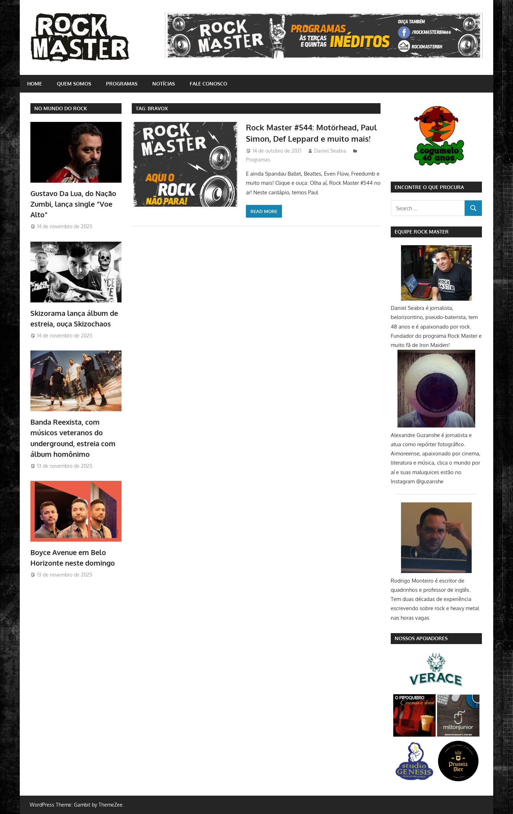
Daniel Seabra (330, 151)
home (34, 84)
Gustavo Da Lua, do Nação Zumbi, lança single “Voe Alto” (73, 204)
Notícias (163, 84)
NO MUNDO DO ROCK (60, 108)
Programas (121, 84)
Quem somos (74, 84)
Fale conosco (208, 84)
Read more (263, 211)
